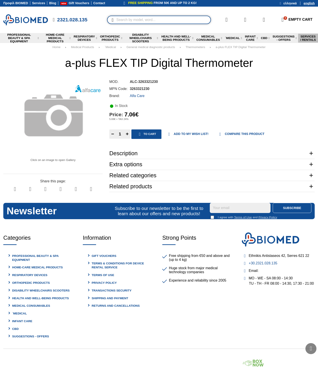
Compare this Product (240, 134)
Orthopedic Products (31, 282)
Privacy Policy (267, 217)
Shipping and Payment (110, 298)
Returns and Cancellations (116, 305)
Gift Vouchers (104, 256)
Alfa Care (137, 96)
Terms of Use (243, 217)
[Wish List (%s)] (245, 20)
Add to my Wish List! (187, 134)
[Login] (264, 20)
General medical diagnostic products (151, 47)
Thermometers (195, 47)
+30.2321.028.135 (263, 263)
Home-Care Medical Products (37, 267)
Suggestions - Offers (30, 336)
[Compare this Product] (226, 20)
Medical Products (82, 47)
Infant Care (22, 321)
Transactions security (112, 290)
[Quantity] (120, 134)
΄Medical (110, 47)
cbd (15, 329)
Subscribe (292, 208)
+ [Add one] (127, 134)
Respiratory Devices (29, 275)
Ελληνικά (290, 3)
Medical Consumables (31, 305)
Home (57, 47)
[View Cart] (295, 20)
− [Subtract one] (112, 134)
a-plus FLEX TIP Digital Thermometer (241, 47)
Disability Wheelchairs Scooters (41, 290)
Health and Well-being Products (40, 298)
